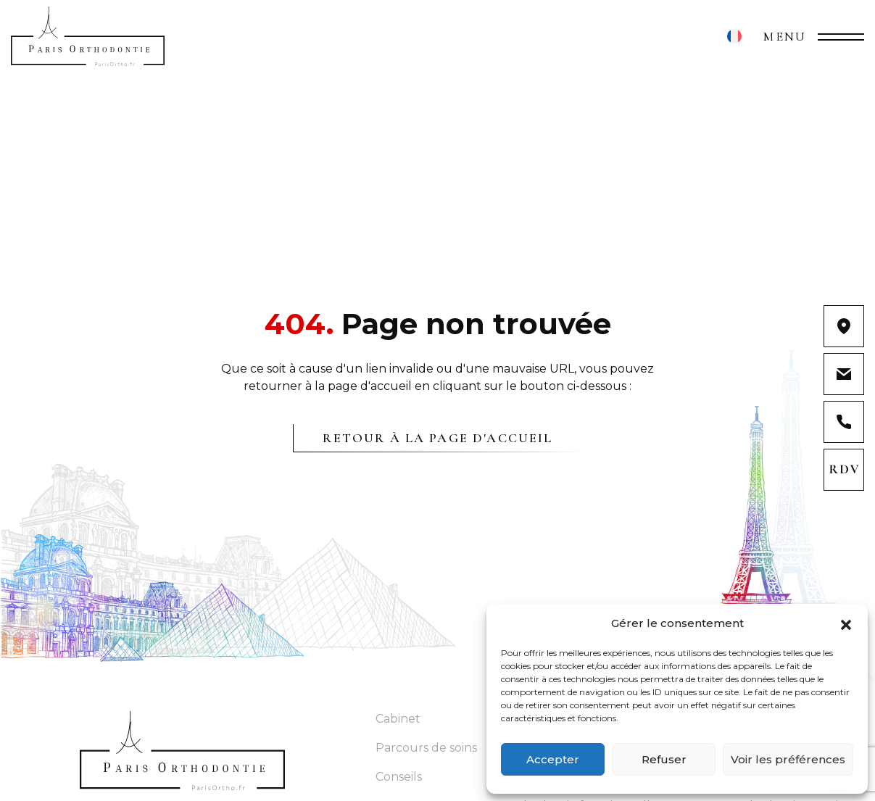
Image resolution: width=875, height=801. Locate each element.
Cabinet (398, 719)
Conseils (399, 777)
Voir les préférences (788, 759)
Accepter (552, 759)
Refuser (664, 759)
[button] (846, 623)
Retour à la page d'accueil (437, 438)
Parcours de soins (426, 748)
